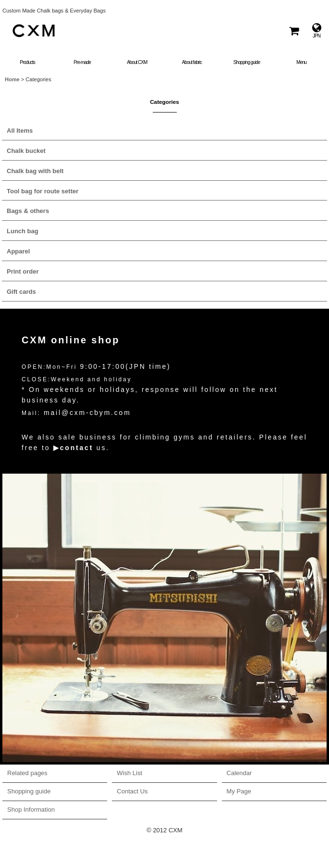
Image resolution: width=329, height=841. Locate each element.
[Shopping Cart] (293, 30)
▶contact (73, 448)
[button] (301, 56)
